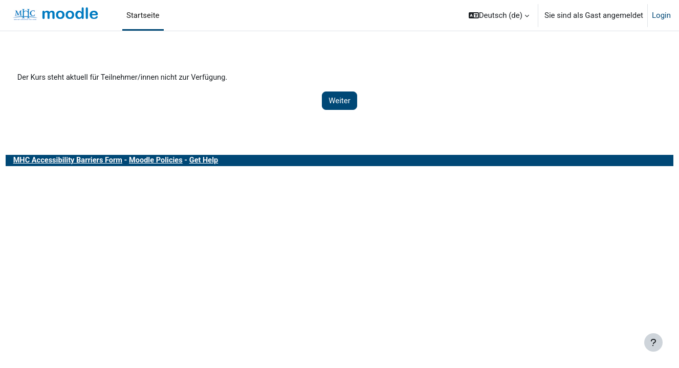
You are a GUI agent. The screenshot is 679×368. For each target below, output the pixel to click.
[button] (499, 15)
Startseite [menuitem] (143, 15)
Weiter (339, 101)
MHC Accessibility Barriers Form (88, 161)
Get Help (228, 161)
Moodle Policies (179, 161)
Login (661, 15)
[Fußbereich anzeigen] (653, 342)
